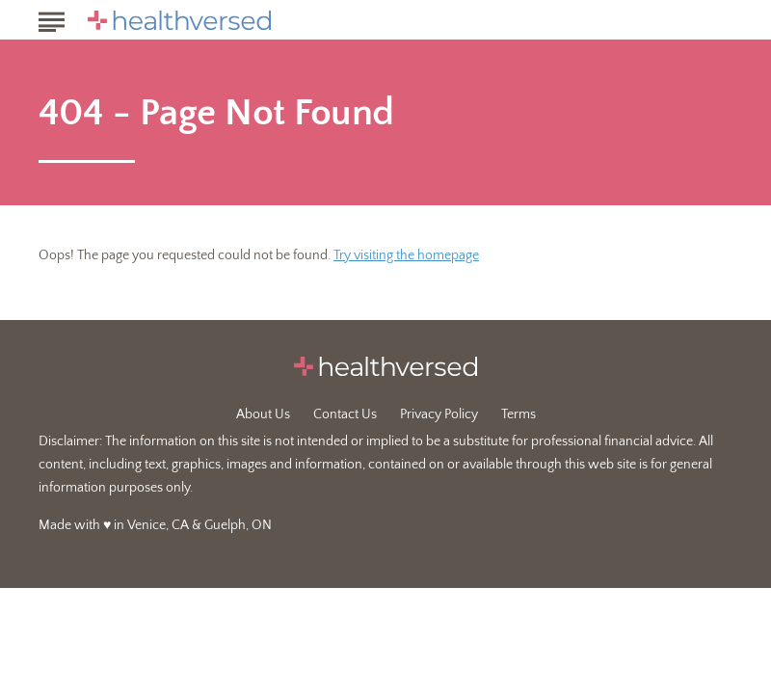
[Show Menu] (52, 18)
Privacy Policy (439, 414)
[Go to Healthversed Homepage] (179, 20)
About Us (263, 414)
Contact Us (345, 414)
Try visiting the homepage (406, 255)
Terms (518, 414)
